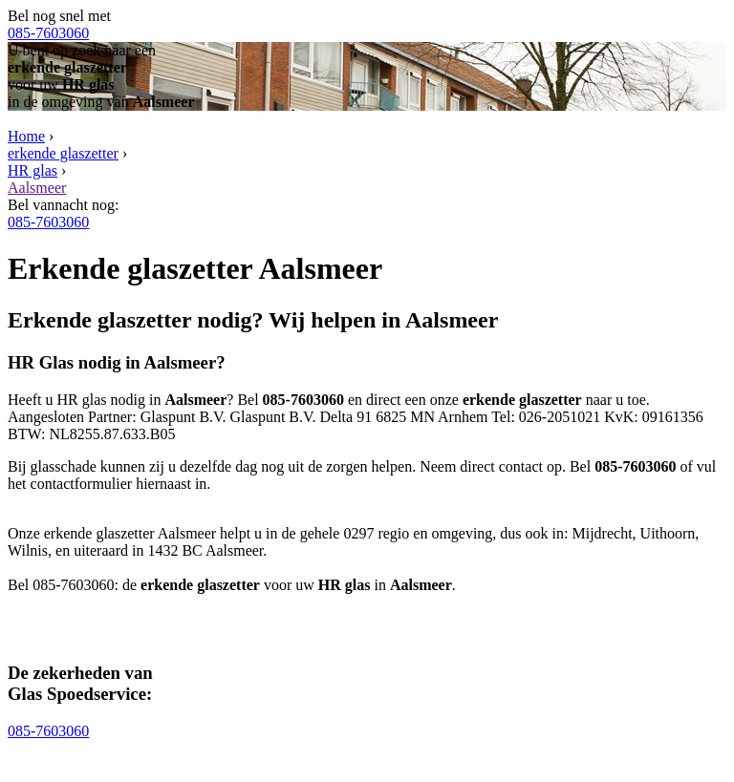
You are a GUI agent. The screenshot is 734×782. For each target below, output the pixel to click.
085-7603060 (48, 33)
